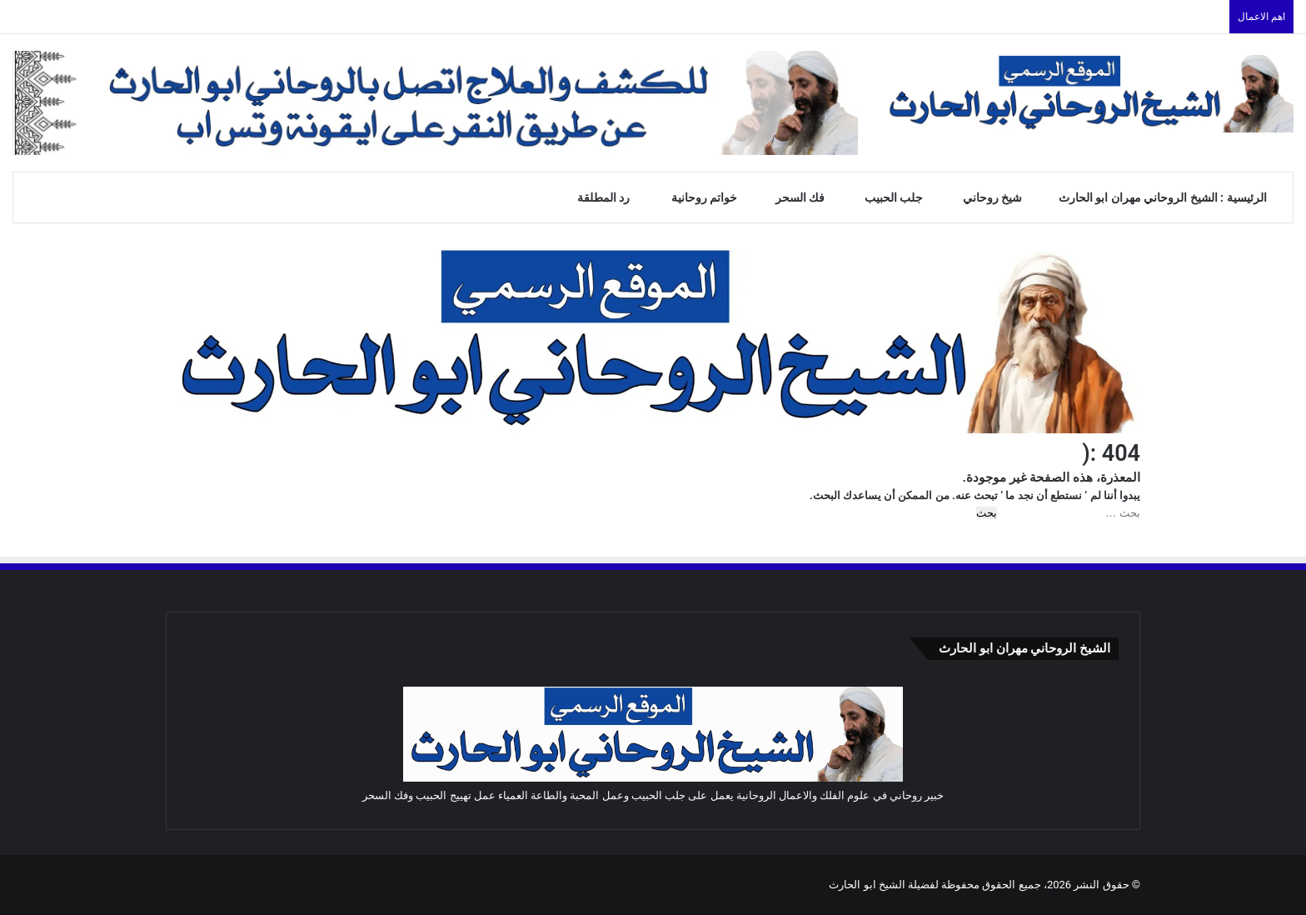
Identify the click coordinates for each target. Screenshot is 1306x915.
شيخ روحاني (999, 197)
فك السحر (808, 197)
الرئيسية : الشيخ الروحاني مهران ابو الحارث (1170, 197)
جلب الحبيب (902, 197)
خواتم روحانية (711, 197)
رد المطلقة (612, 197)
